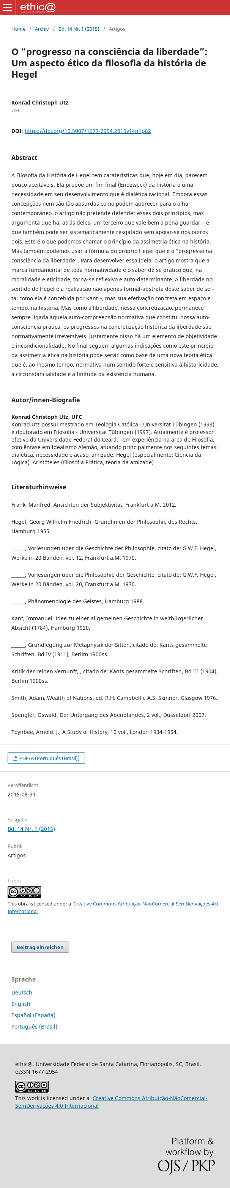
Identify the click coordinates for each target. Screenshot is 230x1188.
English (20, 1003)
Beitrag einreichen (40, 947)
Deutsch (21, 992)
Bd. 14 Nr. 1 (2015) (78, 28)
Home (18, 28)
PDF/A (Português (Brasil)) (49, 758)
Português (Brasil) (34, 1026)
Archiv (42, 28)
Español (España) (33, 1015)
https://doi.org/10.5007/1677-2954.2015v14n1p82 (88, 130)
